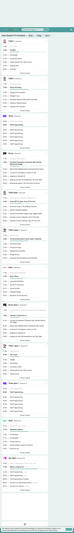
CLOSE (68, 529)
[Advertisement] (37, 13)
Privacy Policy (53, 530)
